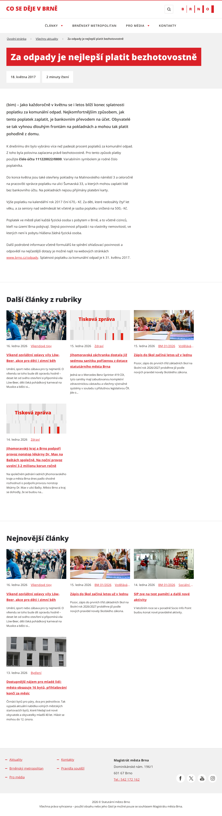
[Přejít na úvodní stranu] (31, 11)
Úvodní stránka (16, 39)
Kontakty (169, 26)
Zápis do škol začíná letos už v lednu (163, 355)
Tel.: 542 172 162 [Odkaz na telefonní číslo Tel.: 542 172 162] (127, 779)
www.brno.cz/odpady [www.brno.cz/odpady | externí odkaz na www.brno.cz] (22, 257)
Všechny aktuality (47, 39)
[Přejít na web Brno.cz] (198, 9)
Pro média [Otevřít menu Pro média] (136, 26)
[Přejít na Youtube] (202, 778)
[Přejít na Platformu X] (191, 778)
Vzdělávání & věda (186, 346)
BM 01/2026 (166, 346)
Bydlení (36, 672)
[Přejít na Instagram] (212, 778)
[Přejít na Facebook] (180, 778)
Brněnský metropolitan (94, 26)
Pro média (17, 777)
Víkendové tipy (41, 346)
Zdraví (99, 346)
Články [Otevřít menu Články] (50, 26)
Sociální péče (186, 584)
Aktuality (15, 759)
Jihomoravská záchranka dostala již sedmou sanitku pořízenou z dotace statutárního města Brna (98, 361)
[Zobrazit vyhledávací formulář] (169, 9)
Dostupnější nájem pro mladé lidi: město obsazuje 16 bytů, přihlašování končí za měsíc (36, 687)
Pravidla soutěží (72, 768)
